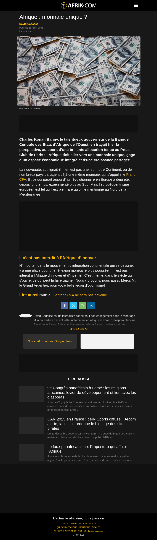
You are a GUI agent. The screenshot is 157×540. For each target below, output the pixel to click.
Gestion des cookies (93, 531)
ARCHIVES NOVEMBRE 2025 (68, 531)
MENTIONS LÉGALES (89, 527)
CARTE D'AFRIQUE (70, 523)
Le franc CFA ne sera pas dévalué (80, 295)
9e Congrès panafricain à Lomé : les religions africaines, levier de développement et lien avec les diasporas (91, 392)
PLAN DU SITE (89, 523)
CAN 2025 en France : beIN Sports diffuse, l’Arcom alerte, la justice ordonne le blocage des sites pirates (91, 424)
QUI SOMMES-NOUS (67, 527)
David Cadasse (28, 23)
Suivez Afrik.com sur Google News (50, 341)
